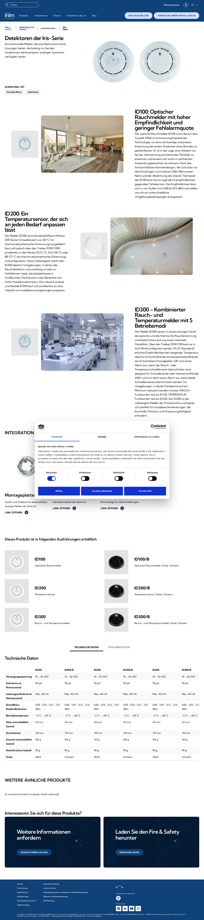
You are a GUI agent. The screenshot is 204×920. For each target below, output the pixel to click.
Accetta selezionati (102, 491)
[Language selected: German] (194, 5)
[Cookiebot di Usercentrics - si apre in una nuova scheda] (153, 427)
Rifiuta (59, 491)
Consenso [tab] (57, 436)
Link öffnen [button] (16, 512)
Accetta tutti (145, 491)
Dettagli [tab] (102, 436)
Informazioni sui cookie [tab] (147, 436)
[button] (171, 4)
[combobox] (22, 4)
